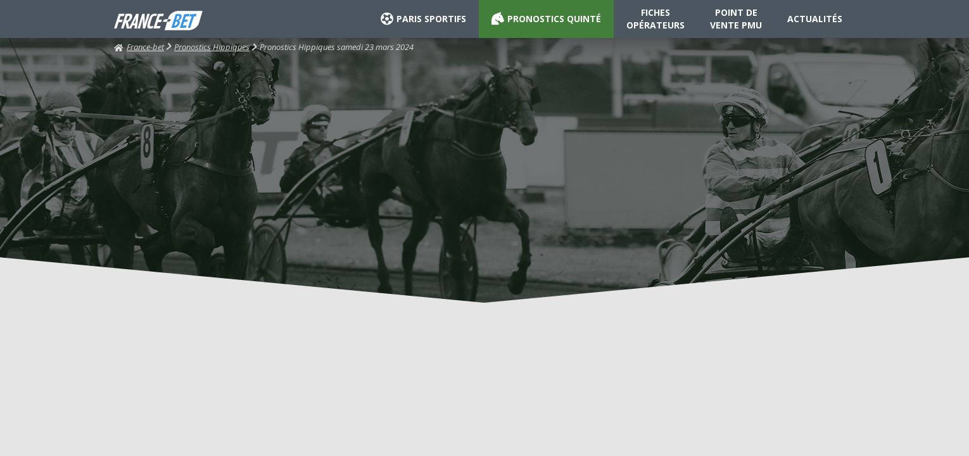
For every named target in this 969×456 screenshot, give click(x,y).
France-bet (139, 47)
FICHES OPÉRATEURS (655, 18)
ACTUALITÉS (814, 19)
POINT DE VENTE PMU (736, 18)
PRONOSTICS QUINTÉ (546, 19)
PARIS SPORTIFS (423, 19)
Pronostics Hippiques (212, 47)
